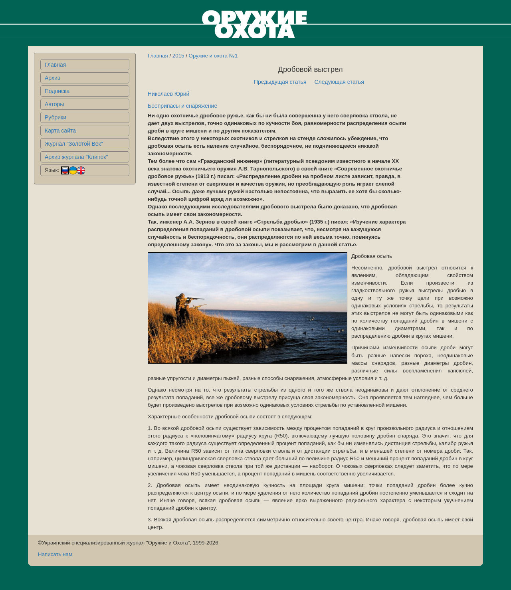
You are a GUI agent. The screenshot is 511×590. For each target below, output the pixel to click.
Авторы (54, 104)
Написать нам (55, 554)
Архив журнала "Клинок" (76, 157)
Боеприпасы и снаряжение (182, 106)
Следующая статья (339, 82)
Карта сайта (60, 130)
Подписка (57, 91)
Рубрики (55, 117)
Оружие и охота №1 (213, 56)
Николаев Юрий (168, 94)
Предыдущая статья (280, 82)
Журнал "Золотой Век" (74, 144)
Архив (52, 78)
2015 (178, 56)
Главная (55, 64)
